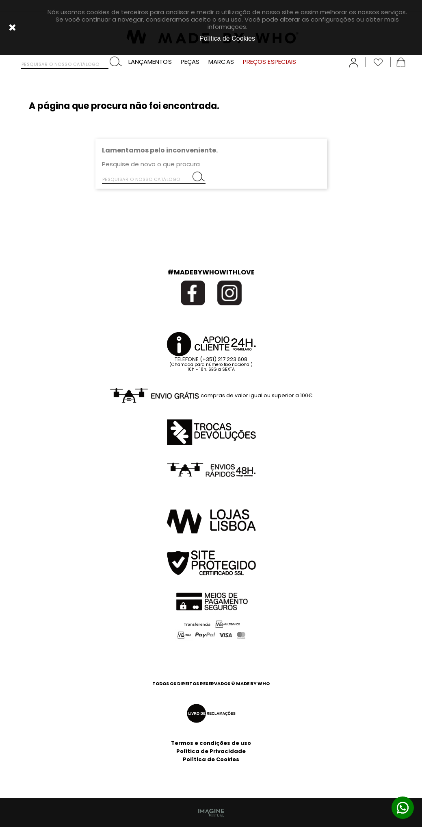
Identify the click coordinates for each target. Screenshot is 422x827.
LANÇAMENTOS (150, 62)
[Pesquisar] (64, 62)
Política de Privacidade (211, 751)
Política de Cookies (211, 759)
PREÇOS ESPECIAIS (269, 62)
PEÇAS (190, 62)
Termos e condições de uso (211, 743)
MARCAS (221, 62)
